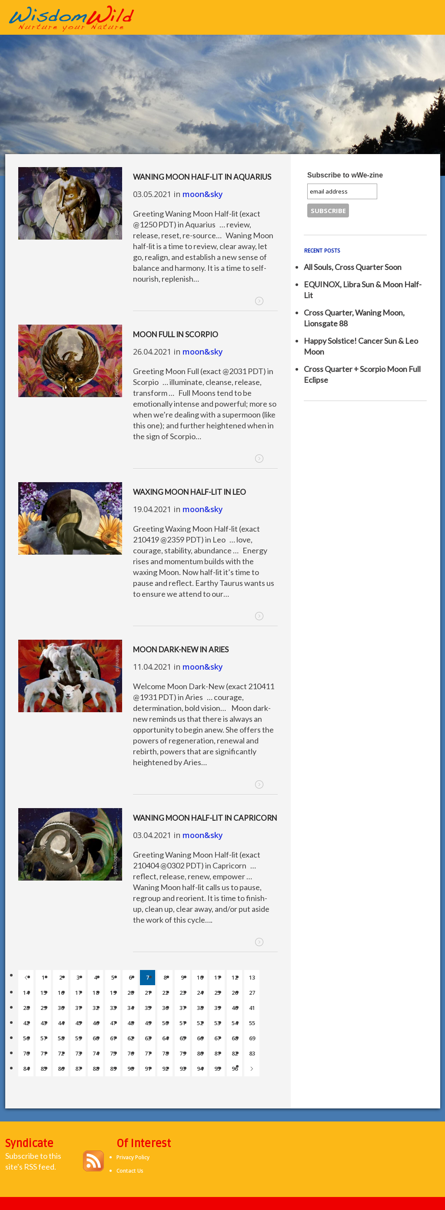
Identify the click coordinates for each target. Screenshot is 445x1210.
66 (200, 1038)
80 (200, 1053)
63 (148, 1038)
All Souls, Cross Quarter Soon (353, 267)
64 (165, 1038)
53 (217, 1023)
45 (78, 1023)
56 (26, 1038)
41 (252, 1008)
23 (182, 992)
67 (217, 1038)
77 (148, 1053)
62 (130, 1038)
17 (78, 992)
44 (61, 1023)
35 (148, 1008)
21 (148, 992)
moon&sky (203, 194)
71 (43, 1053)
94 (200, 1068)
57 (43, 1038)
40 (235, 1008)
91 (148, 1068)
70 (26, 1053)
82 (235, 1053)
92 (165, 1068)
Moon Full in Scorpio (175, 334)
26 (235, 992)
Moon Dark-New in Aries (181, 649)
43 (43, 1023)
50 (165, 1023)
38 (200, 1008)
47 (113, 1023)
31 (78, 1008)
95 (217, 1068)
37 (182, 1008)
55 (252, 1023)
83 (252, 1053)
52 (200, 1023)
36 (165, 1008)
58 (61, 1038)
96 (235, 1068)
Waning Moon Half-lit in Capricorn (205, 817)
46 (96, 1023)
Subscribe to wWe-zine (345, 175)
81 (217, 1053)
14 (26, 992)
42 (26, 1023)
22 (165, 992)
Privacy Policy (132, 1157)
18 (96, 992)
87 (78, 1068)
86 (61, 1068)
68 (235, 1038)
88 (96, 1068)
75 (113, 1053)
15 (43, 992)
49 (148, 1023)
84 (26, 1068)
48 (130, 1023)
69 (252, 1038)
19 (113, 992)
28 (26, 1008)
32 (96, 1008)
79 (182, 1053)
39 (217, 1008)
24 (200, 992)
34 (130, 1008)
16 (61, 992)
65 (182, 1038)
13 (252, 977)
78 (165, 1053)
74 (96, 1053)
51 (182, 1023)
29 (43, 1008)
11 (217, 977)
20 (130, 992)
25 (217, 992)
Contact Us (129, 1170)
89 (113, 1068)
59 (78, 1038)
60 (96, 1038)
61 (113, 1038)
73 (78, 1053)
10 (200, 977)
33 (113, 1008)
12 (235, 977)
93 (182, 1068)
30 (61, 1008)
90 (130, 1068)
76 (130, 1053)
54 (235, 1023)
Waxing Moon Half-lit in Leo (189, 491)
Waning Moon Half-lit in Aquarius (202, 176)
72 (61, 1053)
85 (43, 1068)
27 (252, 992)
